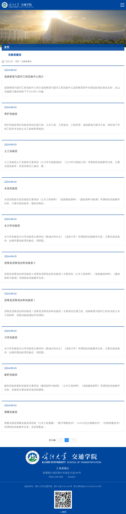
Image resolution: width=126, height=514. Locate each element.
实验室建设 (27, 61)
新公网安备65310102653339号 (87, 486)
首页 (17, 61)
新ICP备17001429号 (63, 486)
